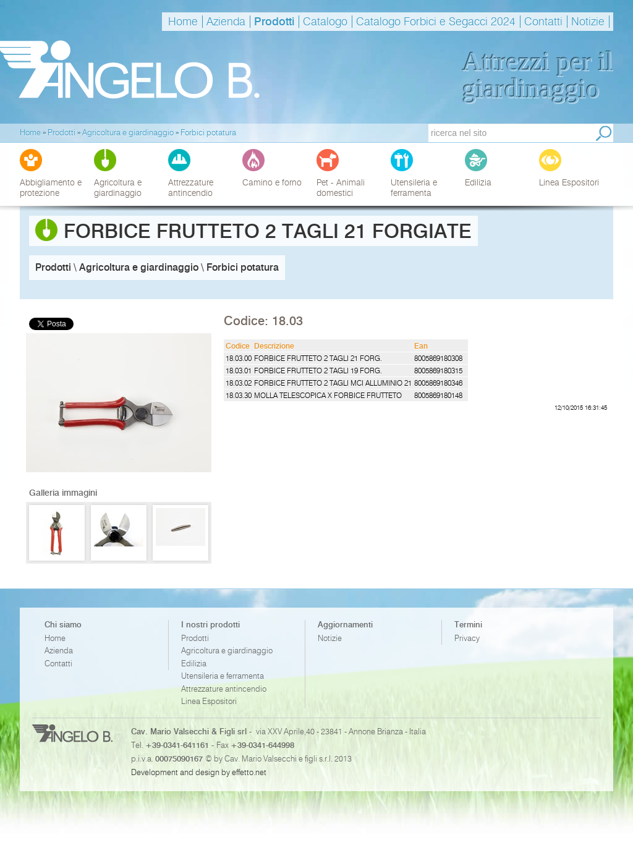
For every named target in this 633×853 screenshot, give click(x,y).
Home (183, 21)
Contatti (543, 21)
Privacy (467, 638)
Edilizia (193, 663)
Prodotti (274, 21)
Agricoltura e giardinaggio (227, 650)
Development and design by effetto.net (198, 772)
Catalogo (325, 21)
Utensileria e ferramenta (222, 676)
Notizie (588, 21)
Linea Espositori (209, 701)
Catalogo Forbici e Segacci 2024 (436, 21)
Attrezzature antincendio (223, 689)
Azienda (225, 21)
